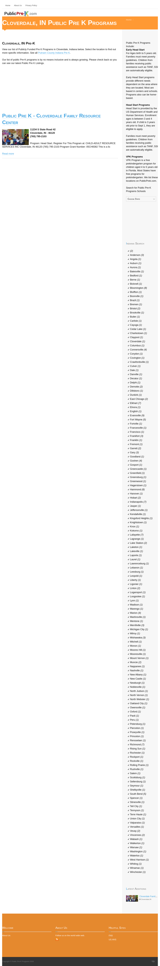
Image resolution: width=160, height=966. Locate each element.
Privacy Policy (31, 5)
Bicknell (136, 284)
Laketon (136, 547)
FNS (111, 935)
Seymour (136, 785)
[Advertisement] (60, 86)
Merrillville (137, 625)
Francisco (137, 432)
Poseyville (137, 732)
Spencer (136, 798)
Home (7, 5)
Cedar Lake (138, 329)
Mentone (136, 621)
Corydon (136, 353)
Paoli (134, 715)
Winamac (137, 868)
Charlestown (138, 333)
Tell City (136, 806)
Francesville (138, 427)
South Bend (138, 794)
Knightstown (138, 522)
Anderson (137, 255)
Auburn (135, 263)
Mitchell (136, 641)
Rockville (136, 761)
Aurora (135, 267)
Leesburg (137, 571)
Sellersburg (138, 781)
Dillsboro (136, 390)
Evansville (137, 415)
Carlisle (136, 321)
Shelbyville (137, 789)
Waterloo (136, 855)
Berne (135, 279)
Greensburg (138, 477)
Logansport (138, 592)
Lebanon (136, 567)
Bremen (136, 304)
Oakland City (138, 703)
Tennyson (137, 810)
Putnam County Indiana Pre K (54, 52)
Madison (136, 604)
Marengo (136, 608)
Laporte (136, 555)
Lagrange (137, 539)
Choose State (134, 199)
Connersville (138, 349)
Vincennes (137, 835)
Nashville (136, 670)
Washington (138, 851)
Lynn (134, 600)
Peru (134, 720)
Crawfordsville (139, 362)
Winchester (138, 872)
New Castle (138, 678)
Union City (137, 818)
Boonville (136, 296)
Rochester (137, 752)
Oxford (135, 711)
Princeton (137, 736)
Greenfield (137, 473)
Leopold (136, 576)
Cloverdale (137, 341)
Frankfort (136, 436)
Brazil (135, 300)
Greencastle (138, 469)
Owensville (137, 707)
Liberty (135, 580)
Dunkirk (136, 395)
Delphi (135, 382)
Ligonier (136, 584)
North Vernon (139, 695)
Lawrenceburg (139, 563)
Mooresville (138, 654)
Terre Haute (138, 814)
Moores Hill (138, 650)
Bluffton (136, 292)
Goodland (137, 456)
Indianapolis (138, 502)
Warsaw (136, 847)
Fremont (136, 444)
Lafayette (136, 534)
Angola (135, 259)
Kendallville (138, 514)
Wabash (136, 839)
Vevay (135, 831)
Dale (134, 370)
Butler (135, 316)
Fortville (136, 423)
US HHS (112, 939)
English (135, 411)
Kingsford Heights (141, 518)
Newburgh (137, 683)
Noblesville (137, 687)
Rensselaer (138, 740)
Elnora (135, 407)
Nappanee (137, 666)
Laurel (135, 559)
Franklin (136, 440)
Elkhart (135, 403)
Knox (134, 526)
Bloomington (138, 288)
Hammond (137, 489)
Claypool (136, 337)
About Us (18, 5)
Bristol (135, 308)
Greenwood (138, 481)
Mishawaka (138, 637)
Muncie (135, 662)
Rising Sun (137, 748)
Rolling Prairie (139, 765)
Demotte (136, 386)
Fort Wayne (138, 419)
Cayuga (136, 325)
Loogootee (137, 596)
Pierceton (137, 728)
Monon (135, 645)
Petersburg (137, 724)
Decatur (136, 378)
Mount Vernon (139, 658)
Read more (8, 153)
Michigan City (139, 629)
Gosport (136, 464)
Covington (137, 358)
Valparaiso (137, 822)
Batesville (137, 271)
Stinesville (137, 802)
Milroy (135, 633)
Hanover (136, 493)
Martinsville (138, 617)
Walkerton (137, 843)
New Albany (138, 674)
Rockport (136, 757)
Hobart (135, 497)
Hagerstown (138, 485)
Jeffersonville (139, 510)
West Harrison (139, 859)
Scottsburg (137, 777)
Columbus (137, 345)
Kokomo (136, 530)
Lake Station (138, 543)
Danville (136, 374)
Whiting (136, 863)
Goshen (136, 460)
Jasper (135, 506)
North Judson (139, 691)
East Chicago (139, 399)
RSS (57, 939)
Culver (135, 366)
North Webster (139, 699)
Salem (135, 773)
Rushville (136, 769)
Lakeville (136, 551)
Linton (135, 588)
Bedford (136, 275)
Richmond (137, 744)
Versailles (137, 826)
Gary (134, 452)
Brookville (137, 312)
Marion (135, 613)
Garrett (135, 448)
